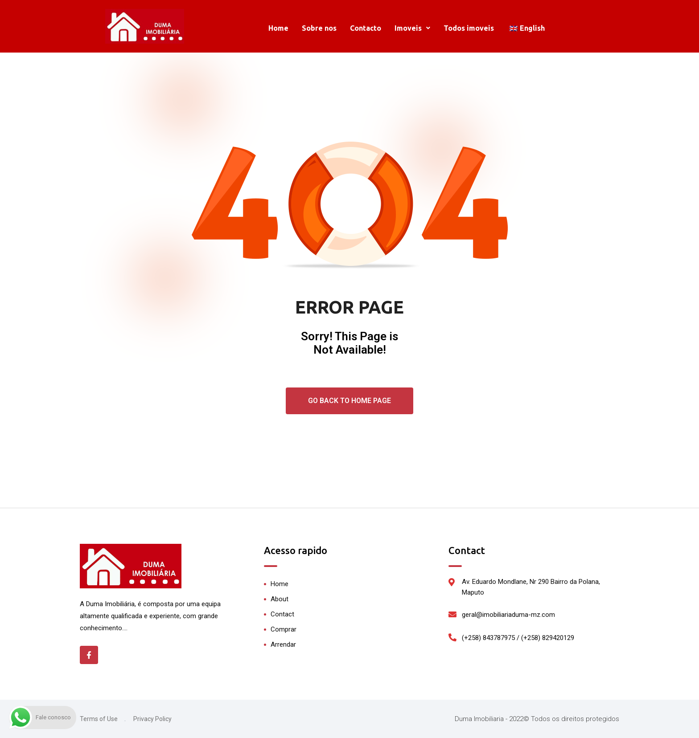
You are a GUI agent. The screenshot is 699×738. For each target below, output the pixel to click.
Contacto (365, 28)
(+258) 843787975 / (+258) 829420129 (518, 638)
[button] (412, 28)
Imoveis (412, 28)
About (279, 599)
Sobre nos (319, 28)
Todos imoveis (469, 28)
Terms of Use (99, 718)
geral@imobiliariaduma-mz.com (508, 615)
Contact (282, 614)
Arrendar (283, 644)
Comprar (283, 629)
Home (278, 28)
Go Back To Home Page (349, 400)
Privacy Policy (152, 718)
